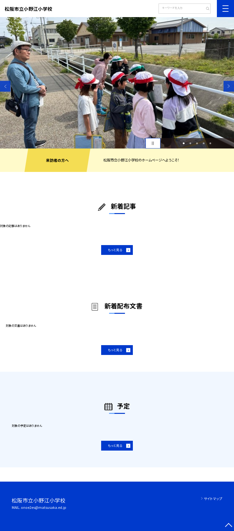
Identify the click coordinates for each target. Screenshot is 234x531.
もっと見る (115, 249)
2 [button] (191, 143)
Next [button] (229, 86)
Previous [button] (5, 86)
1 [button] (184, 143)
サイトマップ (213, 498)
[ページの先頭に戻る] (229, 526)
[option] (117, 83)
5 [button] (210, 143)
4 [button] (204, 143)
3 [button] (197, 143)
